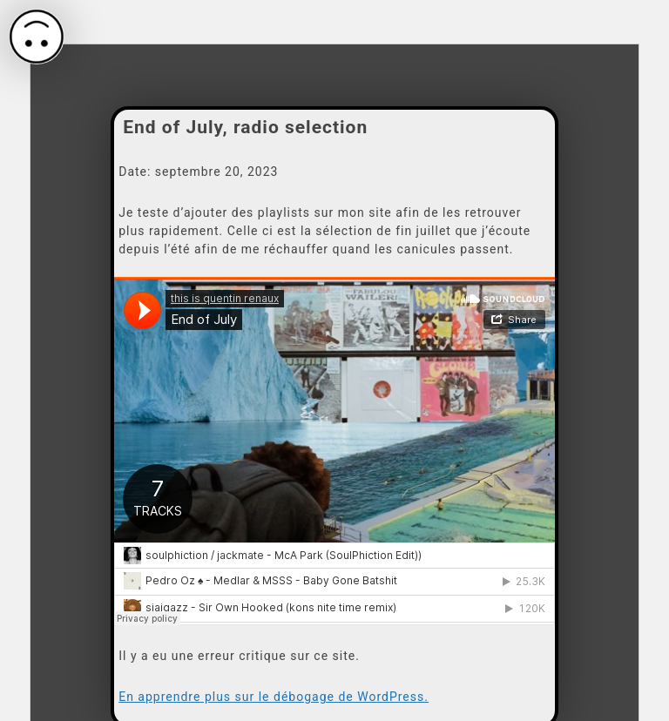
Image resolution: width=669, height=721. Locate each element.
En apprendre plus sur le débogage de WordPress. (273, 697)
